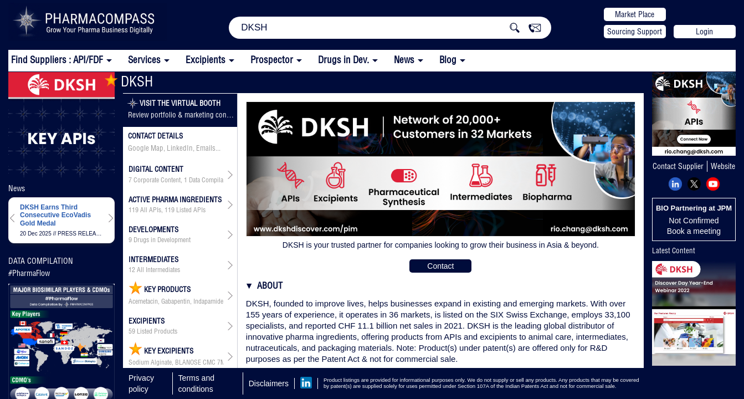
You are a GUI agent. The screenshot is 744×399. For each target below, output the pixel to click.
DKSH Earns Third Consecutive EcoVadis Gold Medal (55, 215)
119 (133, 210)
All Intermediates (158, 270)
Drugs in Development (162, 240)
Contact (440, 266)
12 (132, 270)
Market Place (634, 14)
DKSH (128, 81)
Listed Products (157, 331)
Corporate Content (157, 180)
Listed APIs (191, 210)
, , (176, 180)
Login (704, 32)
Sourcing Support (634, 32)
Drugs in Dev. (343, 59)
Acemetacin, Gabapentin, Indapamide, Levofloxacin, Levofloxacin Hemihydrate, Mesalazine (176, 301)
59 (132, 331)
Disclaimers (269, 383)
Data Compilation (211, 180)
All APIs (150, 210)
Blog (447, 59)
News (404, 59)
